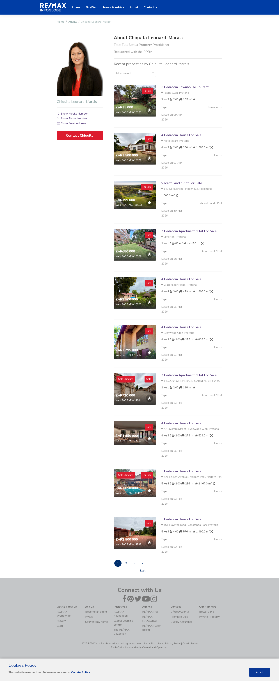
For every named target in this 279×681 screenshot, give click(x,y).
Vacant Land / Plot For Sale (181, 200)
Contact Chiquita (79, 135)
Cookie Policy (190, 643)
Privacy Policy (172, 643)
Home (61, 22)
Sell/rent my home (96, 622)
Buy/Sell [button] (92, 7)
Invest (89, 617)
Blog (60, 626)
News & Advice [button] (113, 7)
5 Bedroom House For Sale (181, 488)
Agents (72, 22)
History (61, 621)
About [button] (134, 7)
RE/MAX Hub (150, 612)
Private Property (209, 617)
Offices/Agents (180, 612)
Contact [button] (149, 7)
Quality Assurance (182, 622)
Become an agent (96, 612)
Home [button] (76, 7)
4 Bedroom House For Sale (181, 152)
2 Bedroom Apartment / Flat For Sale (189, 248)
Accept (259, 672)
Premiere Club (179, 617)
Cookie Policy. (80, 672)
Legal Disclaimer (153, 643)
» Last (142, 564)
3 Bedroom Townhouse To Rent (185, 87)
